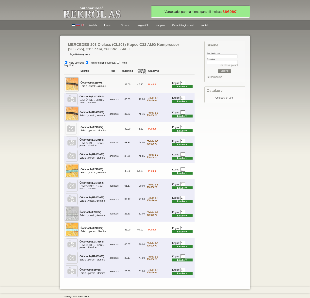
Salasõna (211, 59)
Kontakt (205, 25)
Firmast (125, 25)
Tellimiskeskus (214, 77)
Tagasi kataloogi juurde (80, 54)
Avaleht (93, 25)
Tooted (108, 26)
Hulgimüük (142, 25)
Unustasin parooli (229, 65)
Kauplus (160, 25)
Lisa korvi (182, 86)
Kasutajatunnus (213, 53)
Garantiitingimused (183, 25)
